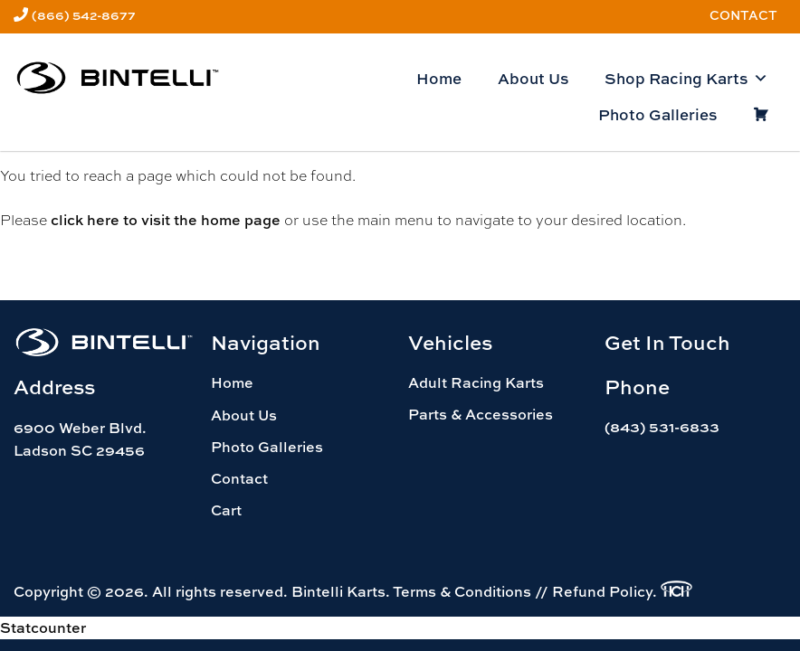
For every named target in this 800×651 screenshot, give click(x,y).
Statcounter (43, 627)
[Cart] (760, 115)
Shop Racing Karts (686, 79)
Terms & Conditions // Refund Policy (522, 591)
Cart (226, 510)
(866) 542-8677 (84, 15)
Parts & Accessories (480, 414)
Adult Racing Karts (476, 382)
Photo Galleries (657, 114)
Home (439, 78)
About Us (533, 78)
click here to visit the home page (166, 220)
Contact (743, 15)
